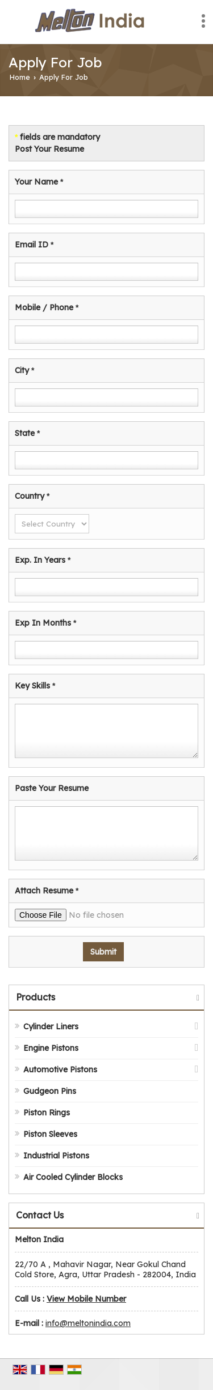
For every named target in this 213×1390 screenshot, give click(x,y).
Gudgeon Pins (49, 1091)
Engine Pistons (50, 1048)
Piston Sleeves (50, 1134)
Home (20, 77)
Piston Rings (46, 1112)
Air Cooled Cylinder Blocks (73, 1177)
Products (35, 997)
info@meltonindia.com (88, 1323)
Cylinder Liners (50, 1026)
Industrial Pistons (56, 1156)
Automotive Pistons (60, 1069)
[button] (86, 1299)
